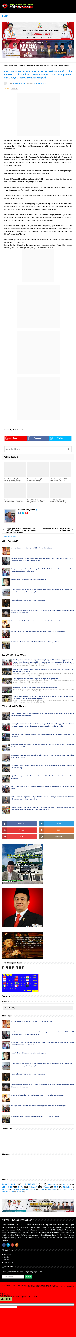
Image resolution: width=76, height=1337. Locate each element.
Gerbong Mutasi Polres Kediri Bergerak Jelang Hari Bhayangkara (35, 679)
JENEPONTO (7, 1187)
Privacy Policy (8, 1262)
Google (11, 438)
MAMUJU (45, 1187)
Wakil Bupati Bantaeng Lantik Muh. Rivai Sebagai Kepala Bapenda (35, 687)
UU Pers (6, 1260)
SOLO (70, 1189)
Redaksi (6, 1257)
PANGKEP (5, 1189)
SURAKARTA (19, 1191)
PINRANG (41, 1189)
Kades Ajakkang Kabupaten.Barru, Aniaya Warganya (28, 579)
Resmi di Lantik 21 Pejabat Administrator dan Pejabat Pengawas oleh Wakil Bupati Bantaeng (35, 481)
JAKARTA (51, 1185)
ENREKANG (66, 1187)
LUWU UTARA (52, 1189)
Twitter (56, 438)
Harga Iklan (7, 1254)
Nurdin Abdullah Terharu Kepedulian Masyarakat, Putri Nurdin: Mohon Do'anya (37, 621)
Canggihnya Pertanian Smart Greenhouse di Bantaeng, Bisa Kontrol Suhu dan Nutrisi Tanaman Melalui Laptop (20, 530)
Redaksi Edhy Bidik (26, 510)
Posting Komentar (10, 536)
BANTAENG (13, 65)
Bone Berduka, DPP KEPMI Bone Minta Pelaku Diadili (28, 600)
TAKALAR (33, 1187)
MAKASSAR (8, 1184)
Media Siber (70, 1287)
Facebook (35, 438)
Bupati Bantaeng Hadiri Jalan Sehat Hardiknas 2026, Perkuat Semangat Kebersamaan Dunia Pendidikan (13, 502)
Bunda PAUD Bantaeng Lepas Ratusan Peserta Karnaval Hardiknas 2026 (36, 501)
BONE (56, 1187)
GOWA (20, 1187)
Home (6, 65)
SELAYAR (62, 1189)
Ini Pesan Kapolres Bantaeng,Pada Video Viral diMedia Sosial (32, 548)
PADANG (5, 1191)
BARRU (65, 1185)
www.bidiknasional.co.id (49, 1287)
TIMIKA (12, 1191)
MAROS (25, 1189)
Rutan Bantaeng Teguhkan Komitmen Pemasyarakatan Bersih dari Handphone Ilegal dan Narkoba (14, 481)
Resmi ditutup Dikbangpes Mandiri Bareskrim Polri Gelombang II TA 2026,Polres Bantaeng (59, 502)
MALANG (15, 1189)
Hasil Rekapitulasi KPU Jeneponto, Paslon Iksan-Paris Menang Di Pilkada (35, 642)
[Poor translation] (8, 1299)
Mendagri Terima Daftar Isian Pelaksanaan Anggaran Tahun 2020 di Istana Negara (38, 631)
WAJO (33, 1189)
